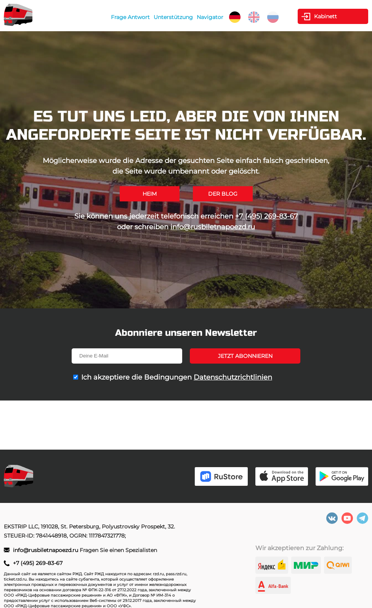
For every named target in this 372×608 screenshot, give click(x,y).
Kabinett (325, 16)
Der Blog (222, 193)
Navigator (210, 17)
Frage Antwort (130, 17)
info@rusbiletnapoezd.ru (212, 227)
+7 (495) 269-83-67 (266, 216)
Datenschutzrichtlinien (233, 377)
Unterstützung (173, 17)
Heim (150, 193)
